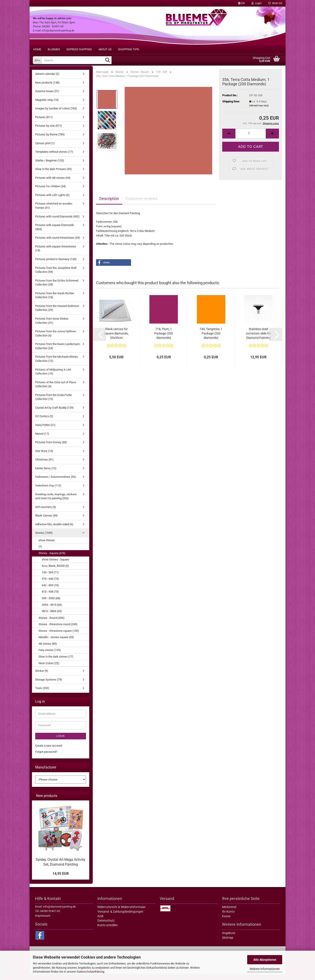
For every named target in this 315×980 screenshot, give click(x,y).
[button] (241, 3)
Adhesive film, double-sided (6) (54, 529)
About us (105, 49)
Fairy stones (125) (49, 655)
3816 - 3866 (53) (52, 616)
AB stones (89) (47, 649)
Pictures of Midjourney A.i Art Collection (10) (53, 377)
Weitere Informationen (265, 969)
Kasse (226, 921)
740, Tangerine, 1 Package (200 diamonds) (211, 339)
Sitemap (227, 943)
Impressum (42, 921)
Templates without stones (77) (54, 157)
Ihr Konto (228, 917)
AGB (100, 921)
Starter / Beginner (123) (49, 166)
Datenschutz (106, 926)
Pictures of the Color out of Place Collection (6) (55, 390)
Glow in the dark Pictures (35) (53, 174)
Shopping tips (128, 49)
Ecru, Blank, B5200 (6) (55, 571)
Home (37, 49)
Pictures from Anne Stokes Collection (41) (51, 326)
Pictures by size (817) (48, 131)
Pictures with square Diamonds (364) (54, 232)
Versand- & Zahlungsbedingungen (120, 917)
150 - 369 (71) (50, 577)
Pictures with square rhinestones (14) (55, 254)
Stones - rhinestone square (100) (58, 636)
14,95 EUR (60, 879)
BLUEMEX (54, 49)
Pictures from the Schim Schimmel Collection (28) (56, 288)
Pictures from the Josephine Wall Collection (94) (55, 275)
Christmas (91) (44, 465)
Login (60, 741)
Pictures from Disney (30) (51, 447)
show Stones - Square (55, 565)
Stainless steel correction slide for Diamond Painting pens (258, 339)
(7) (40, 552)
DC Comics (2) (44, 421)
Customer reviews (141, 204)
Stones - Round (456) (51, 623)
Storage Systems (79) (48, 685)
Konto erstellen (107, 930)
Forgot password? (46, 757)
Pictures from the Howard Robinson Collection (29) (57, 313)
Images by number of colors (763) (56, 114)
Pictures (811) (44, 122)
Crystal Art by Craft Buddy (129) (54, 413)
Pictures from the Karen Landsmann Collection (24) (57, 351)
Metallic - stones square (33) (56, 642)
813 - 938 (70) (50, 597)
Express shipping (79, 49)
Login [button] (256, 3)
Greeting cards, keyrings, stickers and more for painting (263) (56, 502)
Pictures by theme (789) (50, 140)
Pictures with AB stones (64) (52, 183)
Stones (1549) (44, 538)
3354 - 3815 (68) (52, 610)
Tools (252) (42, 693)
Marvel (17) (42, 439)
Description (109, 204)
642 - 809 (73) (50, 590)
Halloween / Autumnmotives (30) (55, 482)
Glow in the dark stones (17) (55, 662)
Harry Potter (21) (45, 430)
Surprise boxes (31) (47, 96)
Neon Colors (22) (48, 668)
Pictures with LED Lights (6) (52, 200)
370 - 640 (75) (50, 584)
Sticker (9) (41, 676)
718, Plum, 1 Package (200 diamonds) (163, 339)
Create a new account (48, 751)
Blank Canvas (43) (46, 521)
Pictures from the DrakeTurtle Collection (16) (53, 402)
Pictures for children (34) (50, 191)
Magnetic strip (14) (47, 105)
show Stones (46, 545)
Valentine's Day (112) (48, 491)
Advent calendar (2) (47, 79)
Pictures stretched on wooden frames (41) (53, 211)
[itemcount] (250, 139)
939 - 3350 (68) (51, 603)
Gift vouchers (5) (45, 512)
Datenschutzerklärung (90, 971)
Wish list (275, 3)
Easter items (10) (45, 473)
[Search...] (37, 60)
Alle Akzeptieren (264, 959)
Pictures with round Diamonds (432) (57, 222)
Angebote (228, 938)
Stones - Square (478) (51, 558)
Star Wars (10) (44, 456)
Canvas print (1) (45, 148)
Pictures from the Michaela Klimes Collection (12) (56, 364)
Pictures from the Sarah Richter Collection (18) (54, 300)
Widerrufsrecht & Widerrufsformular (121, 912)
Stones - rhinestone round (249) (57, 629)
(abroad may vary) (259, 111)
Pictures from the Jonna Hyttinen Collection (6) (55, 339)
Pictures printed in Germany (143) (56, 264)
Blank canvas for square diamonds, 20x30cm (116, 339)
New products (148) (47, 88)
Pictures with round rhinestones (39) (57, 243)
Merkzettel (229, 912)
